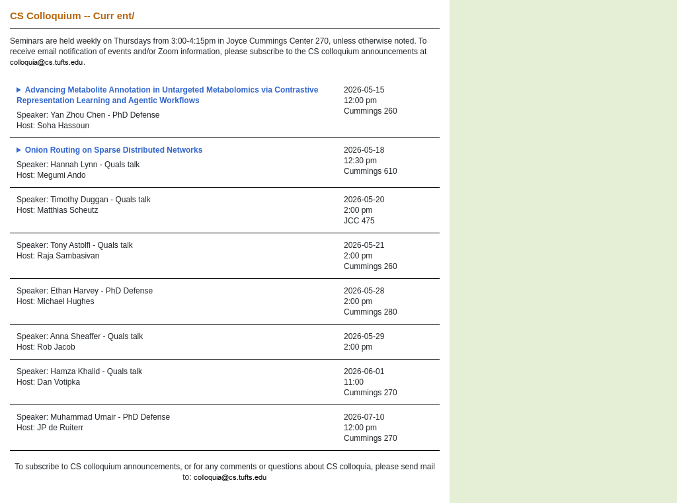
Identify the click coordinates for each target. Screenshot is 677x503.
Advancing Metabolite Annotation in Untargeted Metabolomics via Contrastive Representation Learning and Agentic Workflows (167, 95)
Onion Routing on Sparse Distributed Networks (114, 150)
